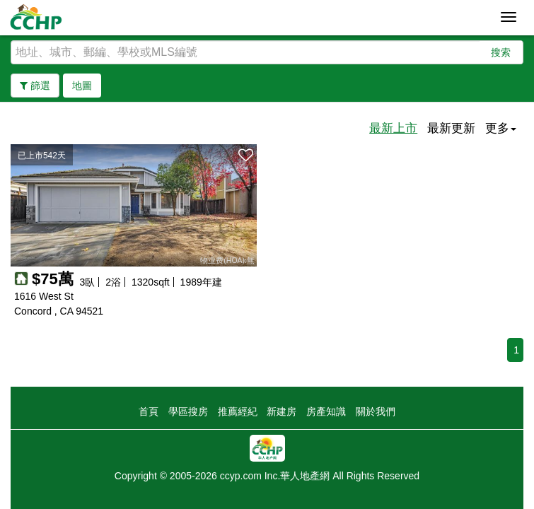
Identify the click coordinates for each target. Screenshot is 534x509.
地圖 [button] (82, 85)
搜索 (501, 52)
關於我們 (375, 411)
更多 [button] (500, 128)
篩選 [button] (35, 85)
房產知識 (326, 411)
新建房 (281, 411)
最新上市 (393, 128)
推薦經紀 (237, 411)
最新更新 (451, 128)
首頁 (148, 411)
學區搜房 (188, 411)
